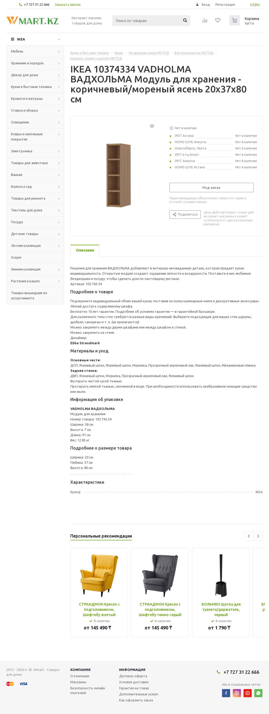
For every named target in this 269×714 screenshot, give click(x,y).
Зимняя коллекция (25, 269)
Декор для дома (24, 75)
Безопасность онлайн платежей (87, 690)
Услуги (16, 257)
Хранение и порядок (27, 63)
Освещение (20, 122)
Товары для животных (29, 163)
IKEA (21, 39)
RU (258, 5)
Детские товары (24, 234)
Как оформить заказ (136, 700)
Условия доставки (134, 682)
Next (258, 536)
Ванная (16, 174)
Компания (80, 669)
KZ (252, 5)
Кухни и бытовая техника (31, 86)
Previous (249, 536)
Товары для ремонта (28, 198)
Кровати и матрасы (27, 98)
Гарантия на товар (134, 688)
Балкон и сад (21, 186)
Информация (132, 669)
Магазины (78, 682)
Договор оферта (133, 676)
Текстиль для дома (26, 210)
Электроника (21, 151)
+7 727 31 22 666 (36, 4)
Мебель (17, 51)
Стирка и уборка (24, 110)
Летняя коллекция (26, 245)
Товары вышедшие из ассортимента (29, 295)
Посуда (17, 222)
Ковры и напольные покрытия (27, 136)
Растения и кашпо (25, 281)
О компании (79, 676)
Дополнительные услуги (138, 694)
